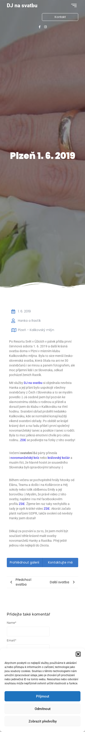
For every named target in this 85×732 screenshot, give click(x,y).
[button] (78, 654)
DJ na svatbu (22, 5)
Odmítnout (43, 709)
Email (11, 640)
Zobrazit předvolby (43, 721)
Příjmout (42, 696)
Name (11, 622)
